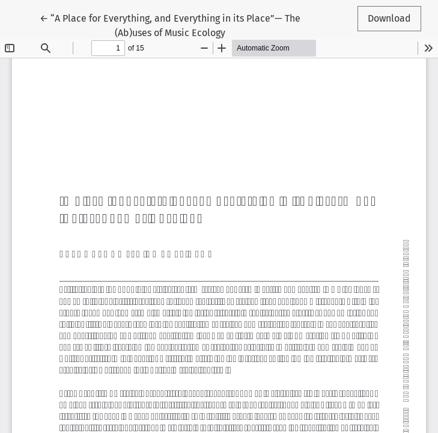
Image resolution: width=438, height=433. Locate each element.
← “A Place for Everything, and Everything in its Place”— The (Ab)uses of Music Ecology (170, 24)
